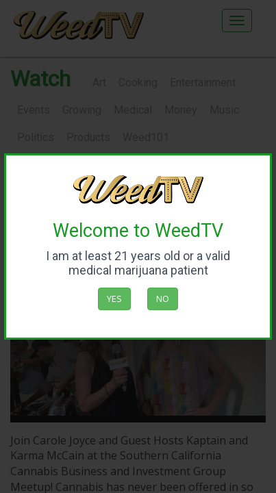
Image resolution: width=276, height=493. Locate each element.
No (162, 298)
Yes (114, 298)
